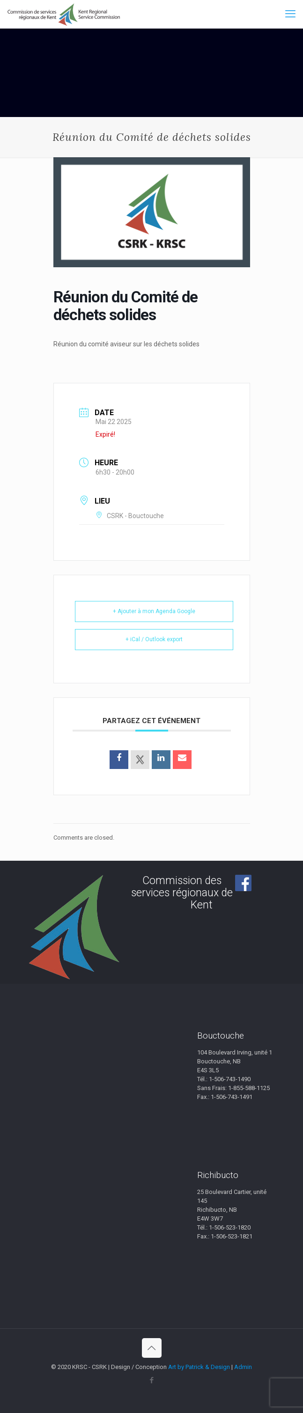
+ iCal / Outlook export (154, 639)
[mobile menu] (290, 14)
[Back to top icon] (152, 1348)
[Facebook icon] (151, 1380)
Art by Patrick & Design (199, 1366)
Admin (243, 1366)
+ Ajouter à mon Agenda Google (154, 611)
